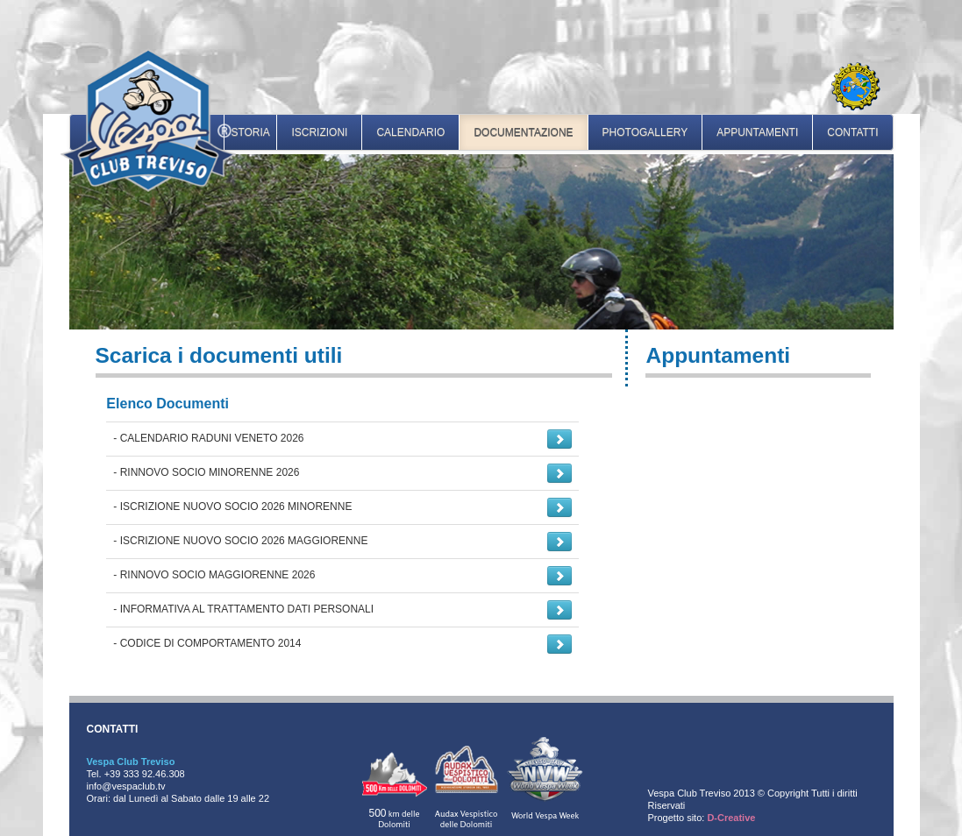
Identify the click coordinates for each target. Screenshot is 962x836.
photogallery (645, 132)
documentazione (523, 132)
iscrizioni (319, 132)
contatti (852, 132)
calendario (410, 132)
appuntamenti (757, 132)
